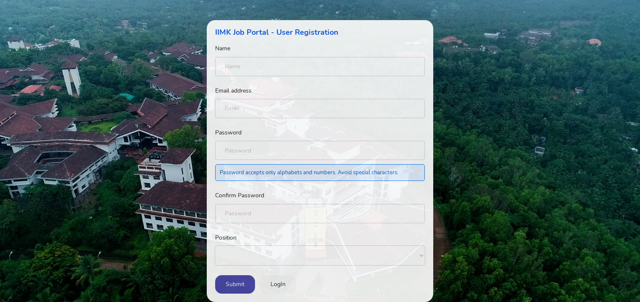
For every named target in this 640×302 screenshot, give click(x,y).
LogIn (278, 284)
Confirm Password (239, 195)
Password (228, 133)
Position (226, 238)
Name (222, 48)
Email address (233, 91)
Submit (235, 284)
